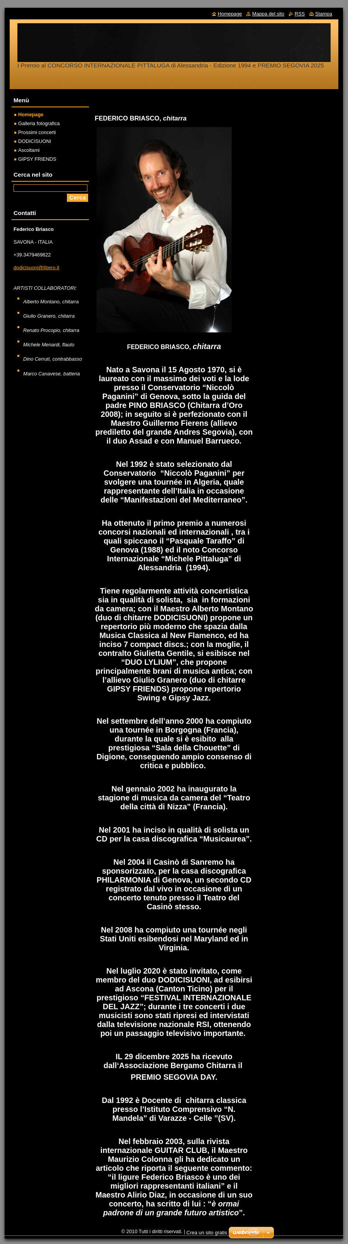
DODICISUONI (34, 141)
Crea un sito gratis (206, 1232)
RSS (300, 14)
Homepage (30, 114)
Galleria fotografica (39, 123)
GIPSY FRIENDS (37, 159)
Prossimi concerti (37, 132)
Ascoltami (28, 150)
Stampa (323, 14)
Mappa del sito (268, 14)
